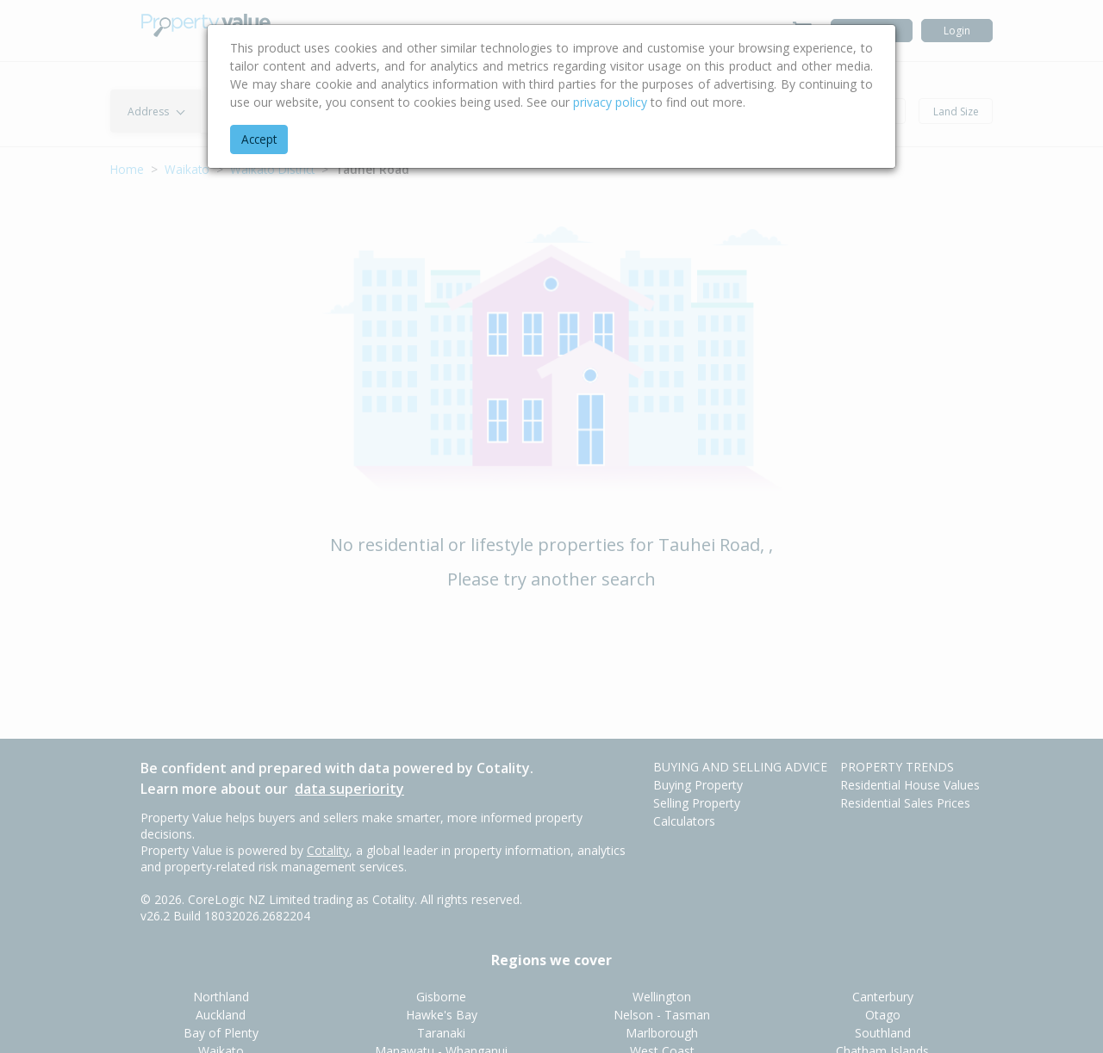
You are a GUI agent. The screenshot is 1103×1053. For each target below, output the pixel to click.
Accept (259, 139)
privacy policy (610, 102)
